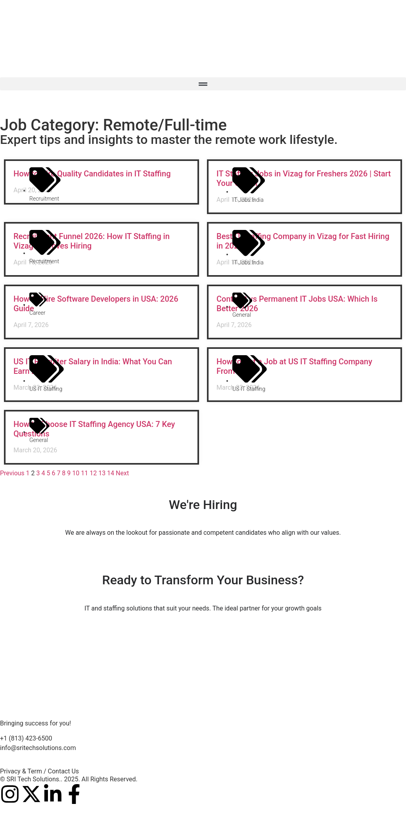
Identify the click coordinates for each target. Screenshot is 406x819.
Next (122, 473)
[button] (203, 83)
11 (84, 473)
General (241, 315)
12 (93, 473)
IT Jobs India (248, 200)
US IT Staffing (45, 389)
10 (75, 473)
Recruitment (44, 198)
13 (101, 473)
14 (110, 473)
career (37, 313)
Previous (12, 473)
